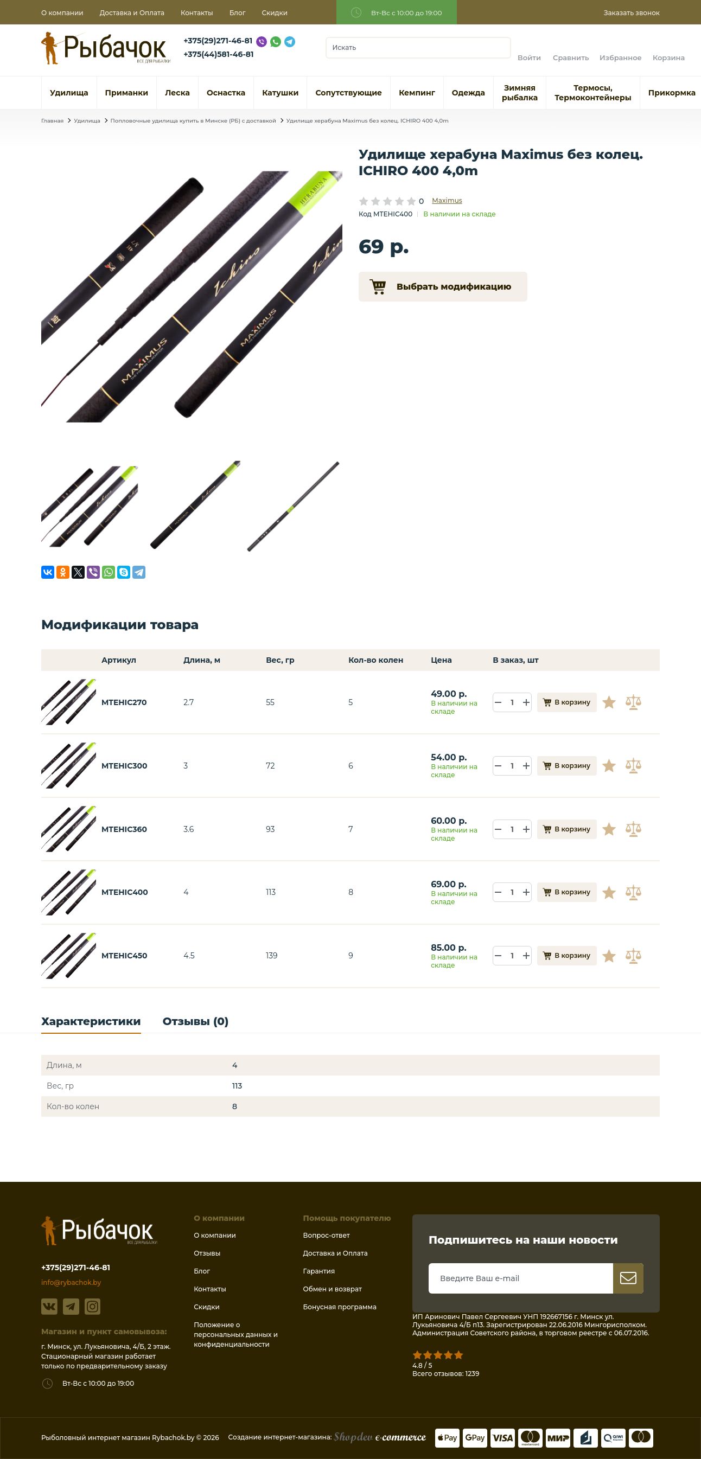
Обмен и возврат (332, 1289)
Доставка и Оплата (132, 13)
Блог (238, 13)
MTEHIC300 (124, 766)
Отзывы (207, 1253)
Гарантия (319, 1271)
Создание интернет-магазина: (327, 1437)
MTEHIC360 (124, 829)
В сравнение (635, 702)
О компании (62, 13)
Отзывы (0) (196, 1021)
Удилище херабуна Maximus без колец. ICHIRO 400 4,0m (367, 120)
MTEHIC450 (124, 956)
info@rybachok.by (71, 1282)
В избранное (613, 702)
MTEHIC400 (124, 892)
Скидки (275, 13)
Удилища (87, 120)
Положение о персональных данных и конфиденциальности (236, 1334)
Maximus (447, 200)
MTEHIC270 (124, 702)
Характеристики (91, 1021)
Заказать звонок (632, 13)
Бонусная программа (340, 1307)
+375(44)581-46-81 (218, 54)
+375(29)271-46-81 (217, 41)
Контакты (197, 13)
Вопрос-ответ (326, 1235)
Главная (52, 120)
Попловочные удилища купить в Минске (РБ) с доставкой (193, 120)
